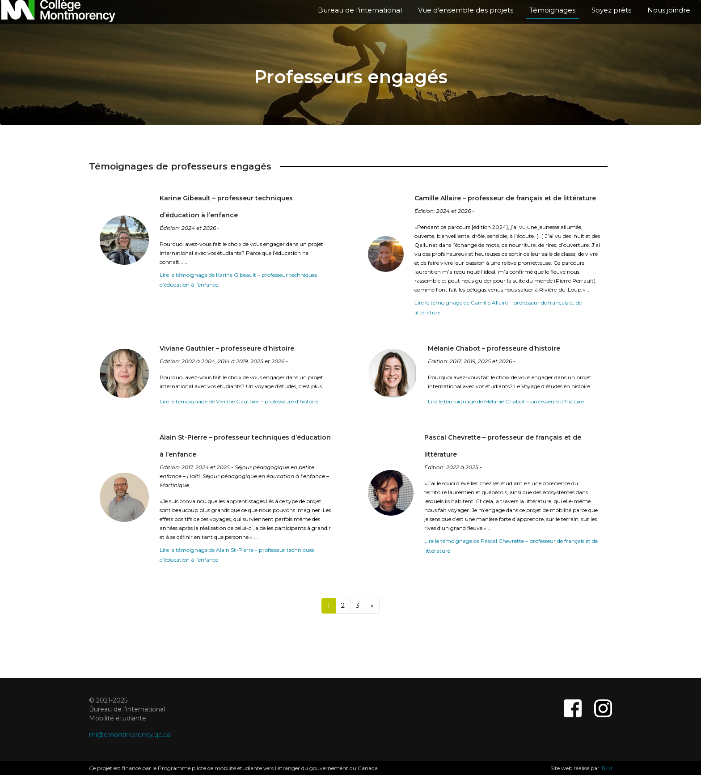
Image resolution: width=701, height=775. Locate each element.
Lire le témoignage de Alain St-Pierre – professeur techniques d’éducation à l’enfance (237, 554)
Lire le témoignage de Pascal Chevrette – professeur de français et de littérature (511, 546)
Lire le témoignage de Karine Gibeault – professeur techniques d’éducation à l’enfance (238, 279)
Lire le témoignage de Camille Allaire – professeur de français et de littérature (498, 307)
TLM (606, 768)
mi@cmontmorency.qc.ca (129, 735)
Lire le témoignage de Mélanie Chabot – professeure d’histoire (506, 401)
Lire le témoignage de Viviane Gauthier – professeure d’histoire (239, 401)
